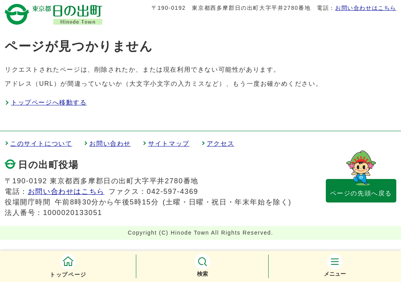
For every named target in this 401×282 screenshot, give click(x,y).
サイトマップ (169, 143)
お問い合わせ (110, 143)
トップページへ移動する (49, 102)
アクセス (220, 143)
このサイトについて (41, 143)
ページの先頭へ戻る (361, 193)
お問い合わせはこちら (365, 8)
